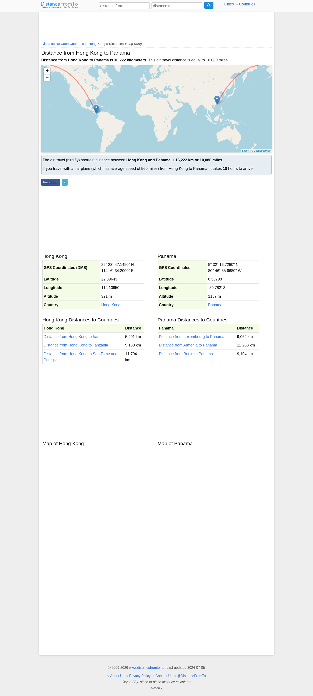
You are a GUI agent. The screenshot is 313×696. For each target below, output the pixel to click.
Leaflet (245, 150)
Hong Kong (110, 305)
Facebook (50, 182)
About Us (117, 676)
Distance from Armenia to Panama (188, 345)
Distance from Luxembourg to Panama (191, 336)
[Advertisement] (156, 25)
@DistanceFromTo (191, 676)
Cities (229, 4)
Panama (215, 305)
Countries (247, 4)
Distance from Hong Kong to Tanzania (76, 345)
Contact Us (163, 676)
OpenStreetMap (262, 150)
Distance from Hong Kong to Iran (71, 336)
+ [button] (47, 71)
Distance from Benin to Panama (186, 354)
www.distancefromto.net (147, 667)
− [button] (47, 77)
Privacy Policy (140, 676)
